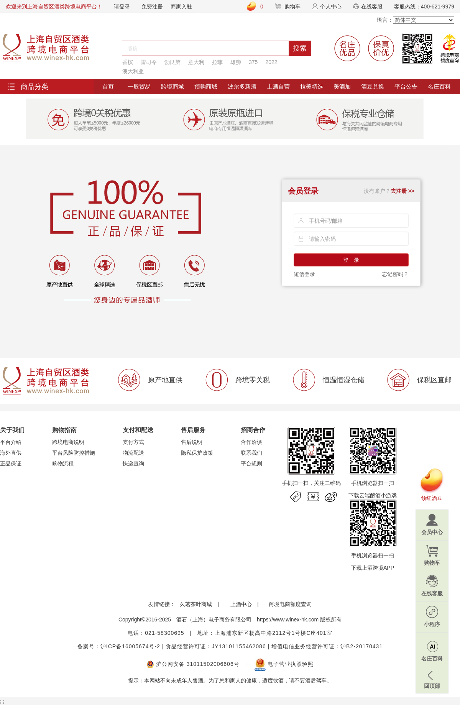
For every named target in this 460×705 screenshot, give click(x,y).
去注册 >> (402, 191)
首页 (108, 86)
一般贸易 (139, 86)
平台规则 (251, 463)
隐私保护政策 (197, 453)
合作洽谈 (251, 442)
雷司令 (149, 62)
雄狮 (235, 62)
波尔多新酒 (242, 86)
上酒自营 (278, 86)
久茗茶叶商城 (196, 604)
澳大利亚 (133, 71)
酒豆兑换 (372, 86)
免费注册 (152, 6)
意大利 (196, 62)
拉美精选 (311, 86)
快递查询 (133, 463)
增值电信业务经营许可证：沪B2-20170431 (327, 646)
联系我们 (251, 453)
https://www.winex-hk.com (288, 619)
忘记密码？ (395, 274)
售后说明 (191, 442)
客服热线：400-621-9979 (424, 6)
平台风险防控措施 (73, 453)
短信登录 (304, 274)
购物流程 (63, 463)
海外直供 (10, 453)
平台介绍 (10, 442)
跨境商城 (172, 86)
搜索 (300, 48)
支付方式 (133, 442)
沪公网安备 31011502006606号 (193, 664)
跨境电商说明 (68, 442)
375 (253, 62)
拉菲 (217, 62)
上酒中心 (240, 604)
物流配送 (133, 453)
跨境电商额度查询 (290, 604)
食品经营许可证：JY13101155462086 (216, 646)
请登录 (122, 6)
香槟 (127, 62)
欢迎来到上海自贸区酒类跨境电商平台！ (54, 6)
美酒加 (342, 86)
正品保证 (10, 463)
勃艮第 (172, 62)
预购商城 (205, 86)
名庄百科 (439, 86)
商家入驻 (181, 6)
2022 (271, 62)
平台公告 (405, 86)
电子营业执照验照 (284, 664)
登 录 (351, 260)
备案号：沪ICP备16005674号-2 (118, 646)
